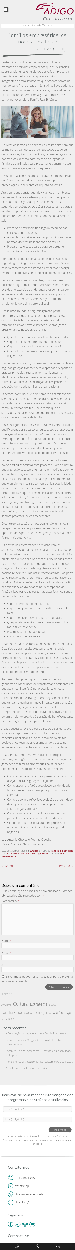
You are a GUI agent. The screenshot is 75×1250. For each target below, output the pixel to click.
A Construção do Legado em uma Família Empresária (36, 1033)
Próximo (66, 866)
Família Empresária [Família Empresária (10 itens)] (16, 1012)
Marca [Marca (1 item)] (4, 1019)
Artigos (34, 850)
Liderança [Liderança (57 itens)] (60, 1011)
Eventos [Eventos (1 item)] (52, 1005)
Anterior (8, 866)
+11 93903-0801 (26, 1177)
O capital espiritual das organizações (26, 1068)
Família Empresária (62, 850)
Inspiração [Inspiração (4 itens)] (40, 1013)
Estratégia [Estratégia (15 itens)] (39, 1004)
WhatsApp (22, 1185)
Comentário (10, 901)
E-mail (6, 953)
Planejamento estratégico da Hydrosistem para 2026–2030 (39, 1061)
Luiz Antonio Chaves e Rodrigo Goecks (28, 853)
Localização (23, 1202)
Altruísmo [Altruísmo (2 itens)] (6, 1004)
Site (3, 965)
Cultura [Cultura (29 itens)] (20, 1004)
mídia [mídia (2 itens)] (11, 1018)
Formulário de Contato (30, 1194)
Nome (6, 941)
